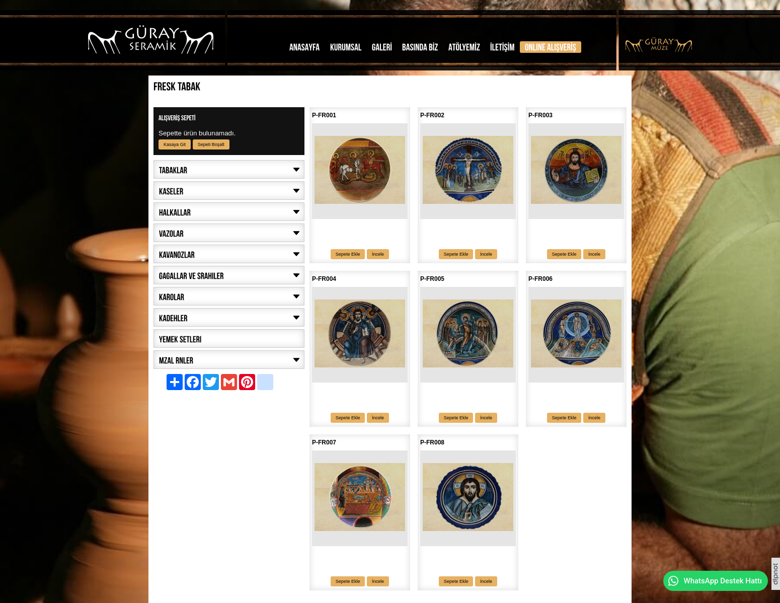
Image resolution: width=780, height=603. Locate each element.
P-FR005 (432, 278)
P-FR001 (324, 115)
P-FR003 (540, 115)
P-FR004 (324, 278)
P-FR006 (540, 278)
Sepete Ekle (348, 254)
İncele (378, 254)
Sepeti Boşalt (211, 144)
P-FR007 (324, 442)
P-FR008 (432, 442)
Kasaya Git (175, 144)
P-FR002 (432, 115)
